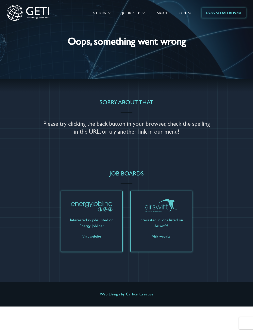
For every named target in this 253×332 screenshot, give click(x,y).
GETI (32, 13)
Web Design (110, 294)
